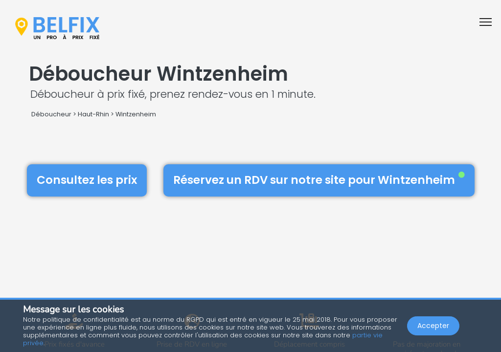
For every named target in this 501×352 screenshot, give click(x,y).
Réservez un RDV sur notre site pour (319, 180)
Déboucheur (51, 114)
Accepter (433, 325)
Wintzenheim (135, 114)
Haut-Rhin (93, 114)
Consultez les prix (87, 180)
